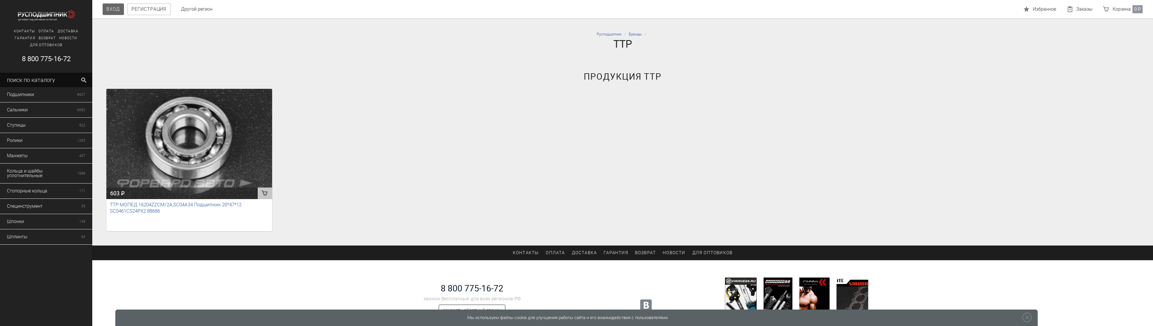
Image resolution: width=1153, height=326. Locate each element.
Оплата (45, 31)
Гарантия (24, 38)
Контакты (23, 31)
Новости (67, 38)
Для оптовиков (45, 45)
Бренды (635, 34)
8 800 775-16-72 (45, 58)
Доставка (67, 31)
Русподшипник (609, 34)
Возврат (46, 38)
